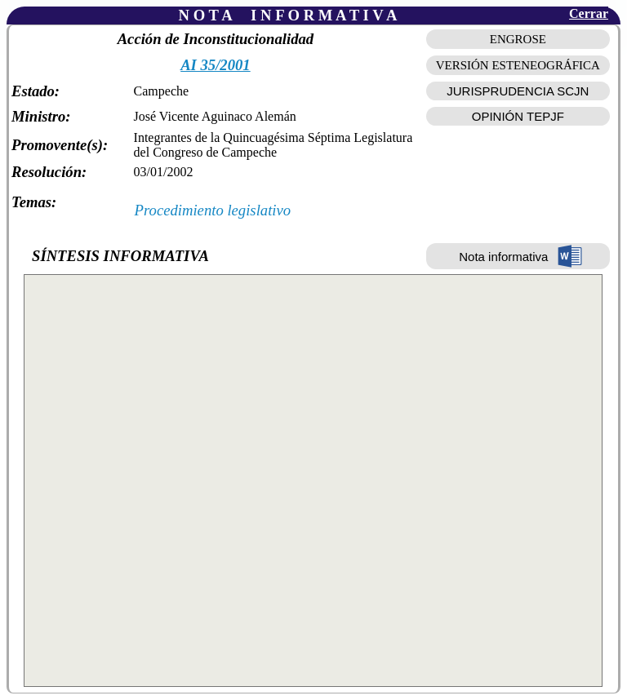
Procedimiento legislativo (213, 210)
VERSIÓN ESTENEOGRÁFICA (518, 65)
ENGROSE (518, 39)
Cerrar (588, 13)
